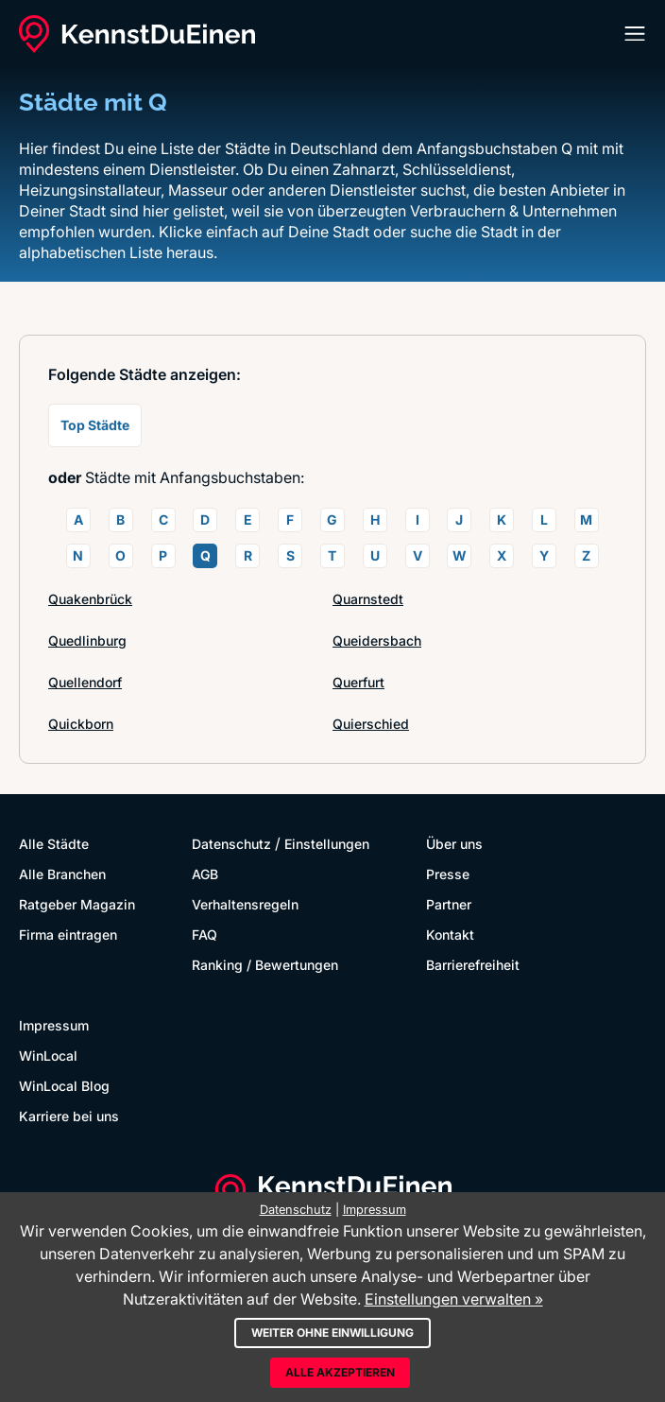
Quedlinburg (87, 640)
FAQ (204, 934)
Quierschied (370, 724)
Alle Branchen (62, 874)
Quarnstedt (367, 599)
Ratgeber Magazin (77, 904)
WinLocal (48, 1055)
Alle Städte (54, 844)
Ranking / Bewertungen (265, 965)
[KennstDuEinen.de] (137, 34)
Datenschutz (231, 844)
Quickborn (80, 724)
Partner (448, 904)
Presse (447, 874)
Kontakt (450, 934)
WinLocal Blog (64, 1086)
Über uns (454, 844)
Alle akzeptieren (340, 1372)
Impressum (54, 1025)
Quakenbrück (90, 599)
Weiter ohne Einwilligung (332, 1332)
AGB (205, 874)
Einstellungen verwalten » (454, 1298)
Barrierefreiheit (473, 965)
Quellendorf (85, 682)
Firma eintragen (68, 934)
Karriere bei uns (69, 1116)
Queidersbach (376, 640)
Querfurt (358, 682)
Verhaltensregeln (245, 904)
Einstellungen (326, 844)
